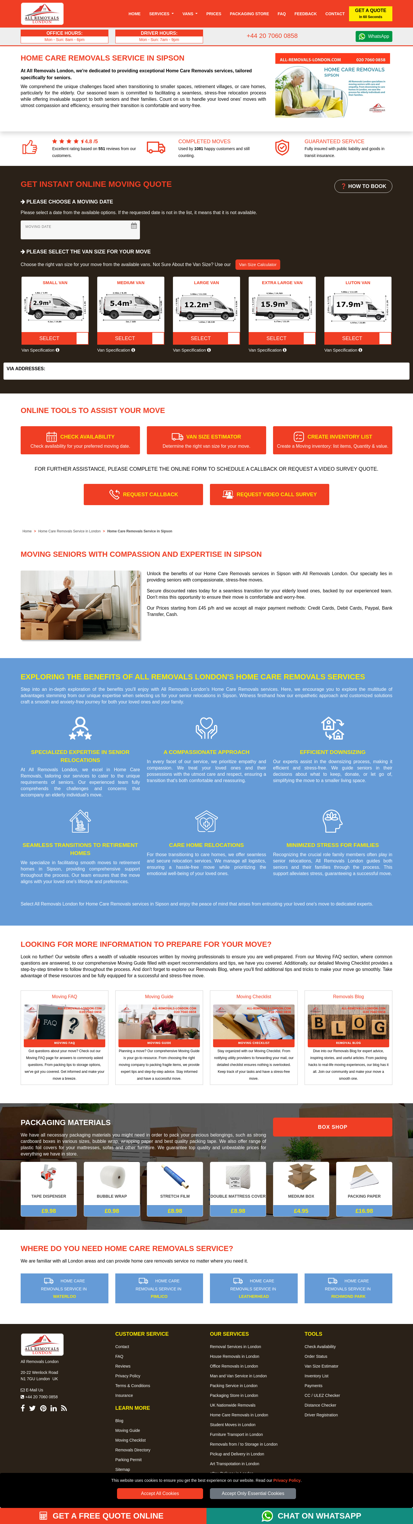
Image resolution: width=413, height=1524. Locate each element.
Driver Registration (321, 1415)
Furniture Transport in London (236, 1434)
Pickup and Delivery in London (237, 1454)
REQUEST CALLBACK (150, 494)
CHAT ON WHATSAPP (319, 1515)
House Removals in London (234, 1356)
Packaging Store (249, 13)
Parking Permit (128, 1459)
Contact (335, 13)
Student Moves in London (233, 1424)
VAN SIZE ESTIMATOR (206, 441)
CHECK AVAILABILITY (80, 441)
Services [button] (159, 13)
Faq (282, 13)
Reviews (122, 1366)
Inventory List (316, 1376)
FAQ (119, 1356)
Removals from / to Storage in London (244, 1444)
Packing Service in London (234, 1385)
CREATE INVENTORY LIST (333, 441)
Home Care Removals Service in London (69, 531)
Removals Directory (132, 1450)
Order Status (316, 1356)
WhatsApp (378, 36)
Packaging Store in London (234, 1395)
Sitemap (122, 1469)
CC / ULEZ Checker (322, 1395)
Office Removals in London (234, 1366)
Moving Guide (159, 996)
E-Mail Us (32, 1390)
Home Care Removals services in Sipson (127, 903)
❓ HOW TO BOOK (363, 186)
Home (134, 13)
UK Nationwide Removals (233, 1405)
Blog (119, 1420)
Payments (313, 1385)
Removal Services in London (235, 1346)
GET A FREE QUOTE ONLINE (102, 1515)
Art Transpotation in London (234, 1463)
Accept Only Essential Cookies (253, 1493)
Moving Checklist (254, 996)
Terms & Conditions (132, 1385)
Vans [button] (188, 13)
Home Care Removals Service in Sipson (139, 531)
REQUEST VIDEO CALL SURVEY (277, 494)
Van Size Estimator (321, 1366)
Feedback (306, 13)
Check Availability (320, 1346)
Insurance (124, 1395)
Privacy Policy (287, 1480)
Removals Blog (348, 996)
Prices (213, 13)
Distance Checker (320, 1405)
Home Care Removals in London (239, 1415)
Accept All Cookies (160, 1493)
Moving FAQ (64, 996)
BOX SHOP (332, 1127)
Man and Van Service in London (238, 1376)
